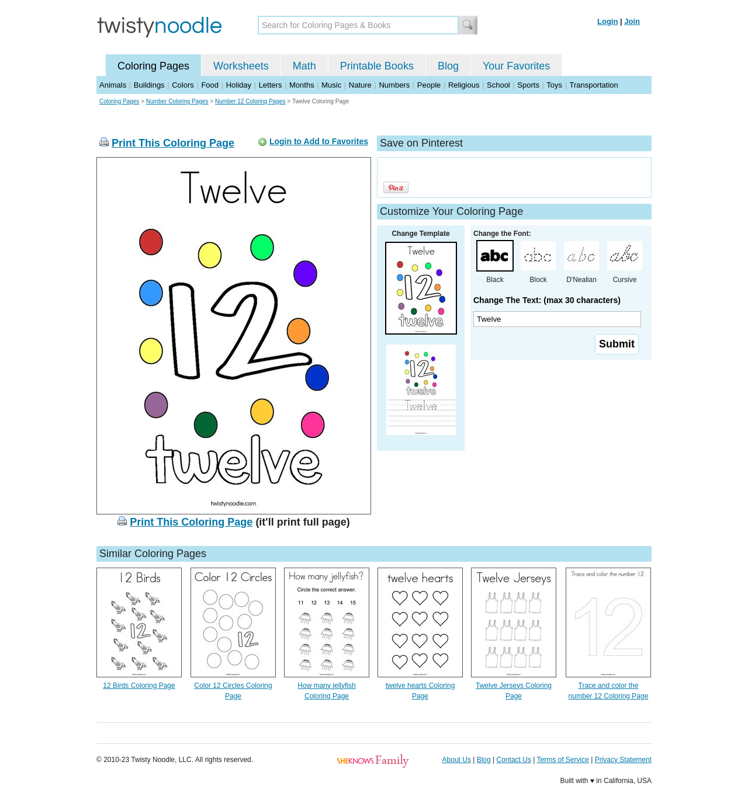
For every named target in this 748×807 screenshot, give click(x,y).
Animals (112, 85)
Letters (270, 85)
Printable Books (377, 66)
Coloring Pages (153, 66)
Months (301, 85)
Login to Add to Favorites (318, 141)
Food (210, 85)
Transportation (593, 85)
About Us (456, 760)
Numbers (394, 85)
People (429, 85)
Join (632, 21)
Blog (448, 66)
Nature (360, 85)
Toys (554, 85)
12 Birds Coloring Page (139, 685)
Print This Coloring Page (173, 143)
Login (607, 21)
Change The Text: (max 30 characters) (547, 300)
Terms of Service (562, 760)
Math (304, 66)
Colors (183, 85)
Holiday (238, 85)
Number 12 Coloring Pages (250, 101)
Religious (463, 85)
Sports (528, 85)
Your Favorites (516, 66)
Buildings (149, 85)
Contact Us (514, 760)
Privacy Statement (623, 760)
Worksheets (241, 66)
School (498, 85)
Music (331, 85)
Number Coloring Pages (177, 101)
